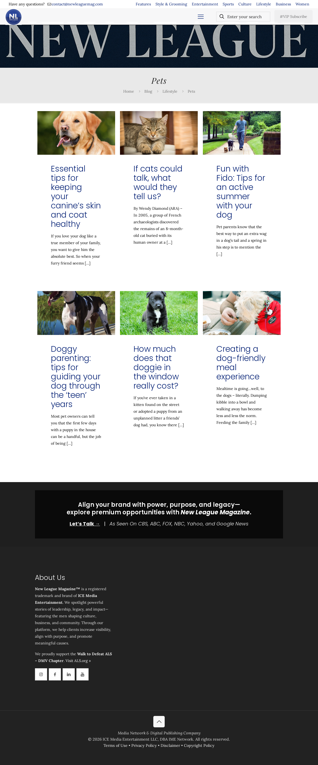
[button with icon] (41, 674)
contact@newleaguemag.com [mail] (77, 4)
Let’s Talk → (85, 523)
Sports (228, 4)
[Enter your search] (243, 17)
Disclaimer (170, 745)
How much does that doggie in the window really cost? (156, 367)
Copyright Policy (199, 745)
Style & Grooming (171, 4)
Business (283, 4)
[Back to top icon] (159, 721)
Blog (148, 91)
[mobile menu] (200, 16)
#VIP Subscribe (293, 16)
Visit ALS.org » (78, 660)
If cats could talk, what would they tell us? (158, 182)
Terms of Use (115, 745)
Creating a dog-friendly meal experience (240, 362)
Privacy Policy (144, 745)
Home (128, 91)
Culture (245, 4)
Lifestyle (263, 4)
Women (302, 4)
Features (143, 4)
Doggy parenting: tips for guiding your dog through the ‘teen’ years (75, 376)
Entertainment (205, 4)
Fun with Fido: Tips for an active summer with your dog (240, 192)
